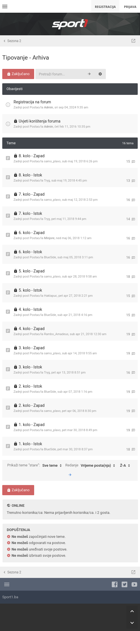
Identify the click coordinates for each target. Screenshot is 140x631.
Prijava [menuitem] (130, 7)
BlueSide (50, 257)
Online (18, 505)
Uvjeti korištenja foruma (39, 121)
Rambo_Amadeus (56, 334)
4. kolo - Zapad (32, 328)
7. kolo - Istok (30, 213)
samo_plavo (52, 161)
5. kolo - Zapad (32, 271)
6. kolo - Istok (30, 252)
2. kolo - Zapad (32, 405)
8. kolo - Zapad (32, 156)
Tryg (47, 180)
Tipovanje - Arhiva (25, 57)
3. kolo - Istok (30, 367)
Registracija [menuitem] (105, 7)
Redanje (91, 465)
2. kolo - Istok (30, 386)
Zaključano (18, 74)
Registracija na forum (32, 102)
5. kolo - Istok (30, 290)
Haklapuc (50, 296)
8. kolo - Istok (30, 175)
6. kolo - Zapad (32, 232)
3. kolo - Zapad (32, 348)
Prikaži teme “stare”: (35, 465)
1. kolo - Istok (30, 444)
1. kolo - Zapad (32, 424)
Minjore (49, 238)
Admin (48, 107)
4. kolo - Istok (30, 309)
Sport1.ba (10, 597)
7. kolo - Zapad (32, 194)
